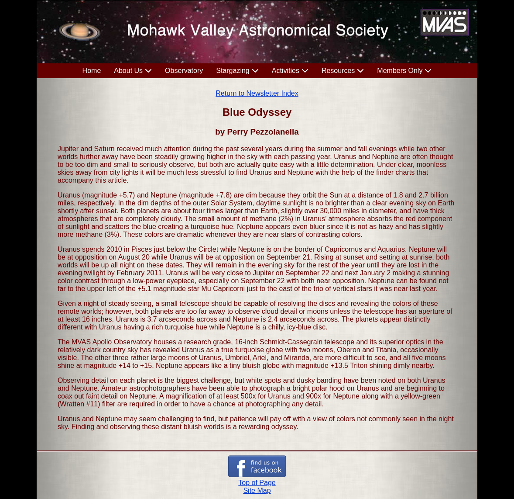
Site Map (257, 490)
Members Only (399, 70)
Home (91, 70)
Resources (338, 70)
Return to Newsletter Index (257, 93)
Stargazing (233, 70)
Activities (285, 70)
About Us (128, 70)
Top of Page (256, 482)
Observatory (184, 70)
